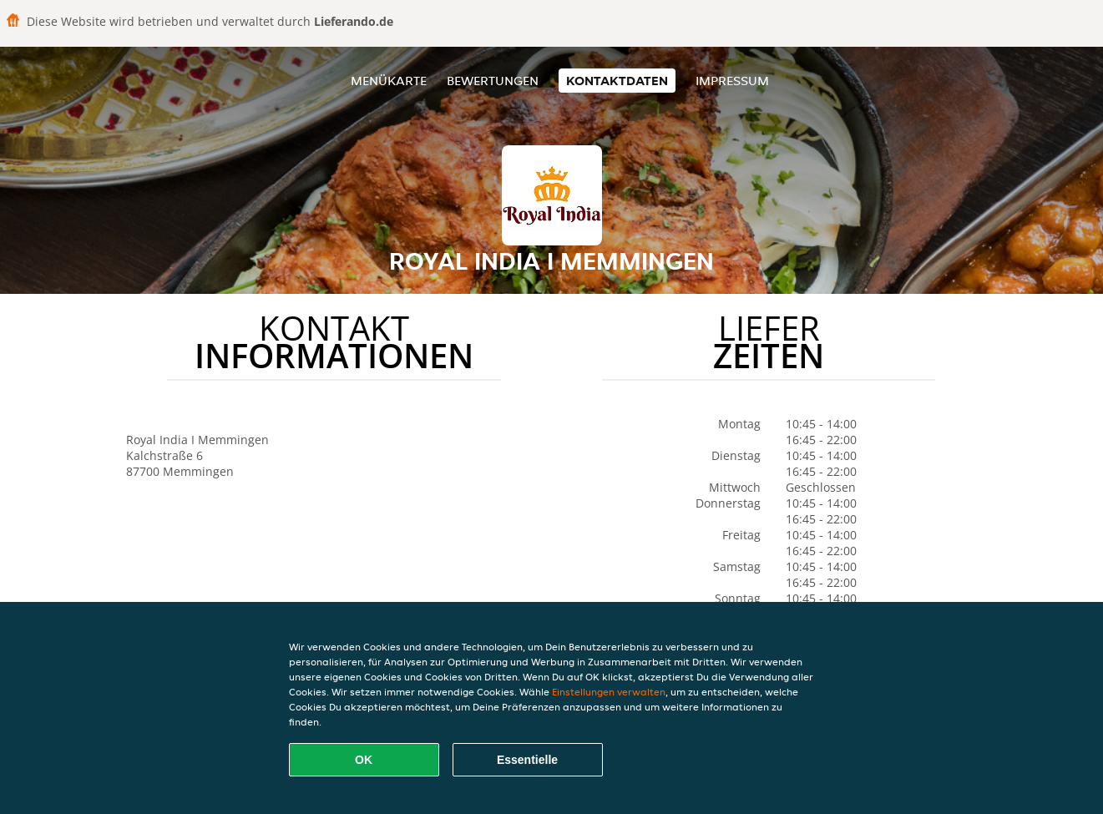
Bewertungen (493, 80)
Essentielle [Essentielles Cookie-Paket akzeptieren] (527, 759)
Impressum (732, 80)
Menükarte (389, 80)
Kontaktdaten (617, 80)
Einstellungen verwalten (608, 691)
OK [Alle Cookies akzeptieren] (363, 759)
